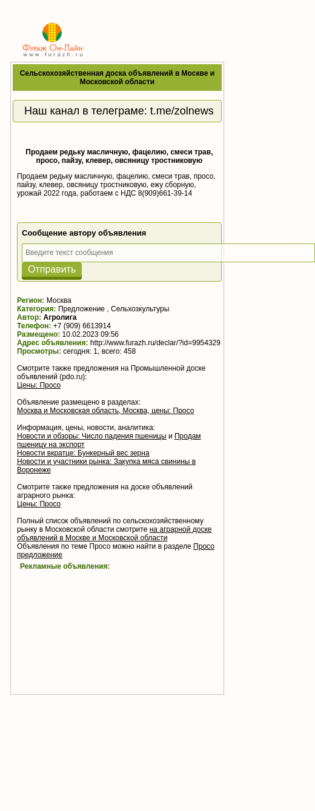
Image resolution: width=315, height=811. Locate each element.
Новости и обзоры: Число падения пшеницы (92, 436)
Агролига (60, 317)
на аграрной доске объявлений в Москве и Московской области (114, 533)
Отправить (52, 269)
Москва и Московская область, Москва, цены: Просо (105, 410)
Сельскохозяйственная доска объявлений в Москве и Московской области (117, 77)
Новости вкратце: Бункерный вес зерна (83, 453)
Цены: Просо (39, 385)
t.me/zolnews (182, 111)
